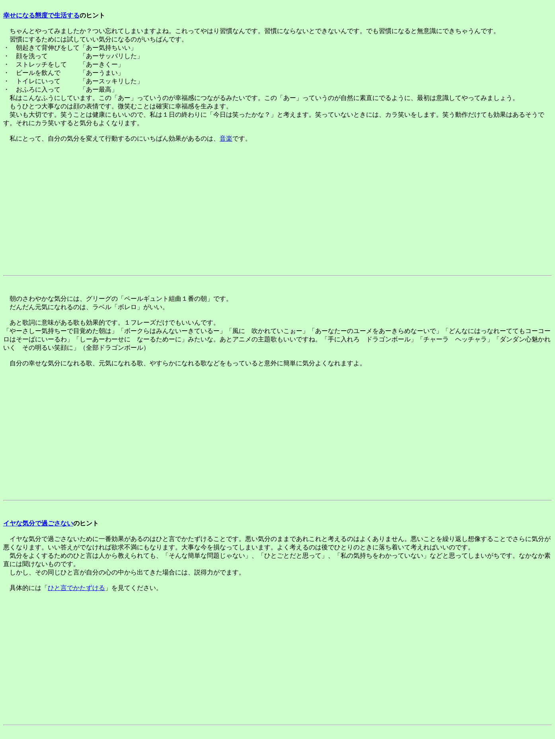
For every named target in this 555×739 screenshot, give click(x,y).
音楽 (226, 138)
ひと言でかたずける (76, 587)
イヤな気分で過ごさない (38, 523)
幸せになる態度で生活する (41, 15)
